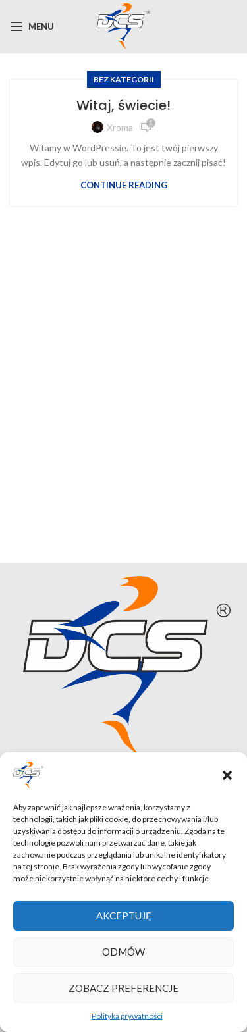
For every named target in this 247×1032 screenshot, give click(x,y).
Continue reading (123, 185)
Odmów (123, 952)
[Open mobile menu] (32, 26)
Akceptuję (123, 915)
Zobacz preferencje (123, 988)
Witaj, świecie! (123, 105)
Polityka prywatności (127, 1016)
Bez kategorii (124, 79)
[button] (227, 775)
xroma (120, 127)
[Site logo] (123, 25)
